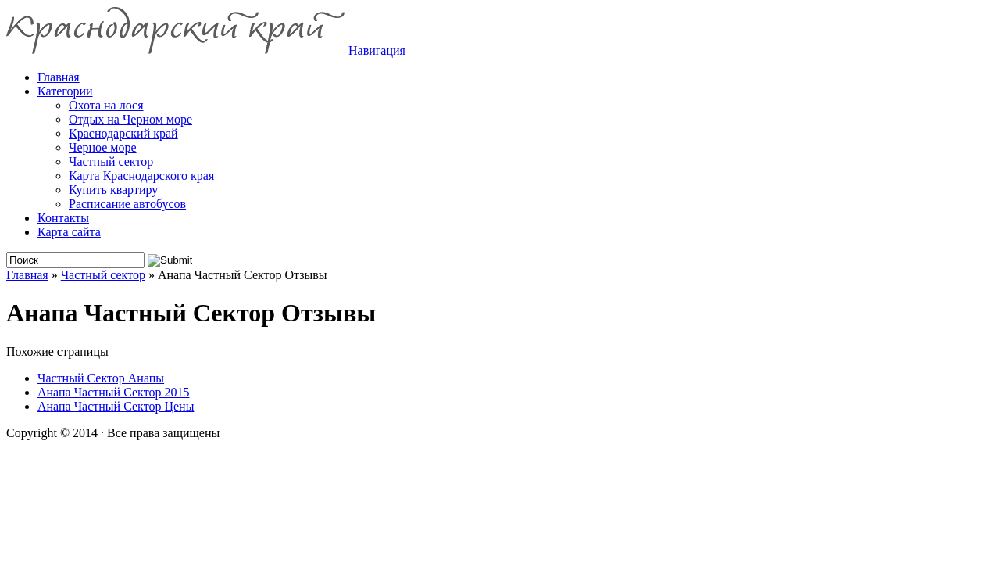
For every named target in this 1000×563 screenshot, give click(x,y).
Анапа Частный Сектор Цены (116, 406)
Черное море (103, 147)
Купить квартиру (113, 189)
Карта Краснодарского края (141, 175)
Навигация (376, 50)
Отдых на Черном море (130, 119)
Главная (27, 275)
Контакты (63, 217)
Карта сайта (69, 231)
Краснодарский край (123, 133)
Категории (65, 91)
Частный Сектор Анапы (101, 378)
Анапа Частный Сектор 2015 (113, 392)
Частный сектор (111, 161)
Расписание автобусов (127, 203)
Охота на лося (106, 105)
